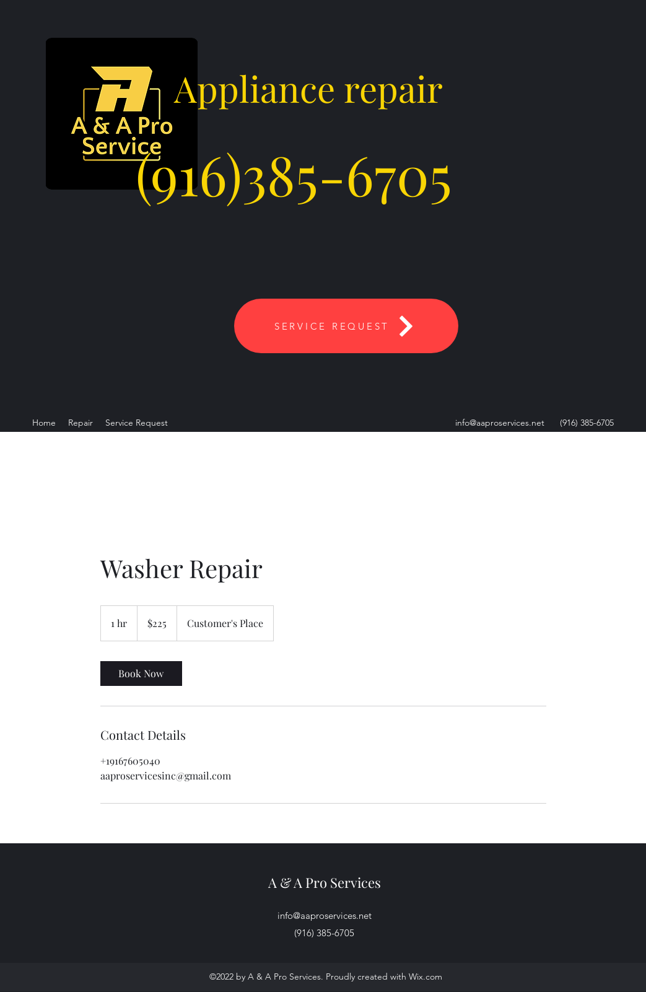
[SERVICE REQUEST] (346, 326)
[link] (141, 673)
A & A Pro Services (324, 882)
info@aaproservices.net (499, 422)
